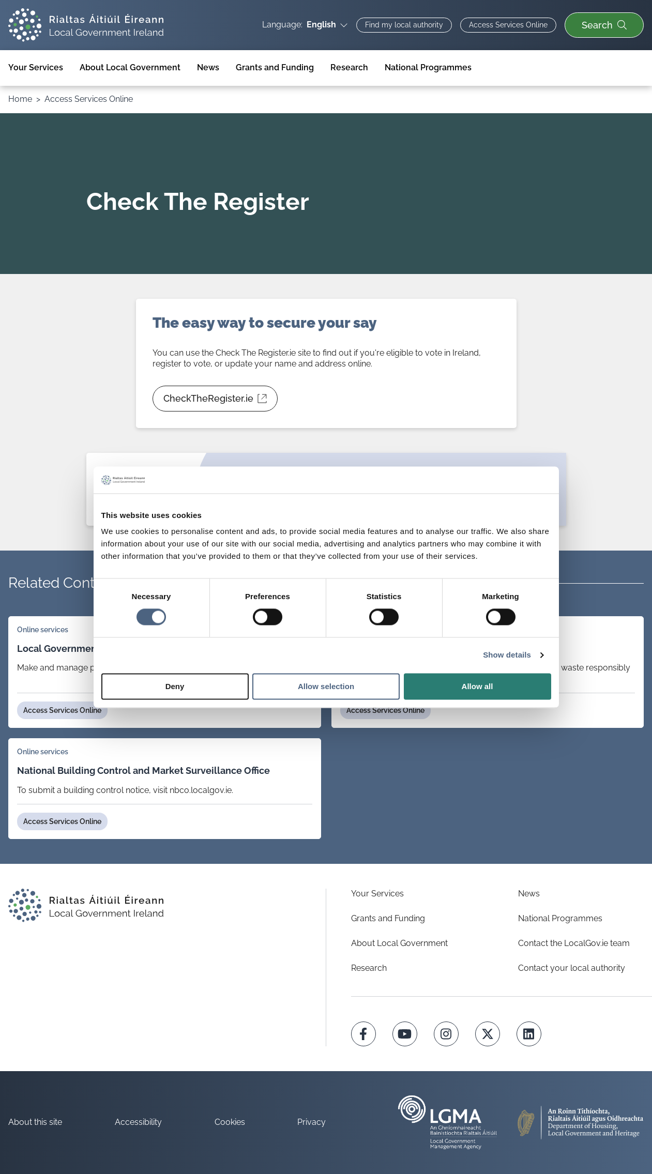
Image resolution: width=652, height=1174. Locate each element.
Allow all (477, 686)
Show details (507, 655)
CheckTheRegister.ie (215, 402)
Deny (175, 686)
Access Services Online (88, 99)
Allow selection (326, 686)
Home (20, 99)
